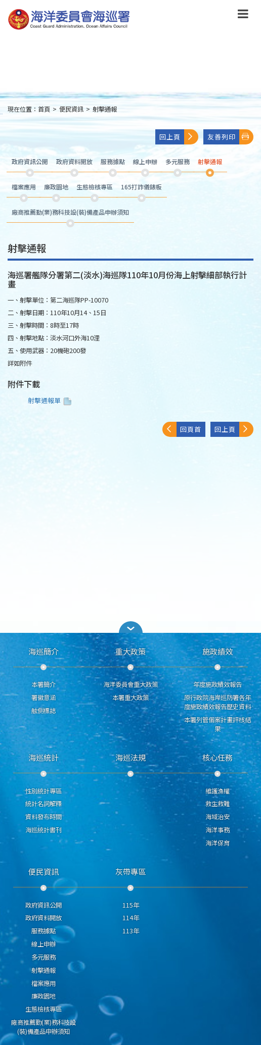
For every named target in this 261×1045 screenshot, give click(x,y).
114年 (130, 917)
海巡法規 (130, 757)
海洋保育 (217, 843)
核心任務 (217, 757)
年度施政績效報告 (217, 684)
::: (1, 113)
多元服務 (43, 957)
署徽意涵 (43, 697)
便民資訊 (71, 109)
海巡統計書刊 (43, 829)
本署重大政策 (130, 697)
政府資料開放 (43, 917)
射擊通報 (105, 109)
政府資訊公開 (43, 905)
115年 (130, 905)
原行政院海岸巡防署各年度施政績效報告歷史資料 (217, 702)
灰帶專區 (130, 871)
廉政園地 (43, 996)
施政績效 (217, 651)
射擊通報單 (51, 400)
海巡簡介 (43, 651)
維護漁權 (217, 790)
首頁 (44, 109)
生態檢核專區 (43, 1009)
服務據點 (43, 930)
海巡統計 (43, 757)
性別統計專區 (43, 790)
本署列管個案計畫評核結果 (217, 724)
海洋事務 (217, 829)
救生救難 (217, 803)
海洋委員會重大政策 (130, 684)
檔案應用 (43, 983)
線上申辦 (43, 944)
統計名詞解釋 (43, 803)
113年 (130, 930)
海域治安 (217, 816)
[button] (130, 627)
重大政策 (130, 651)
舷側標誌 (43, 710)
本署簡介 (43, 684)
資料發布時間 (43, 816)
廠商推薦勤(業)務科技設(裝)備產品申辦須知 (43, 1027)
